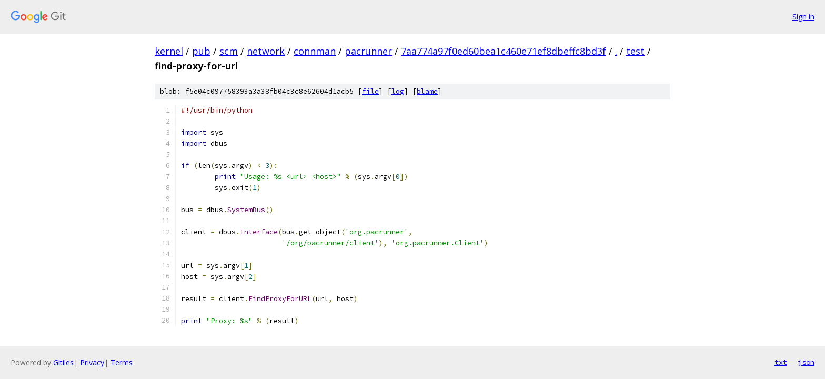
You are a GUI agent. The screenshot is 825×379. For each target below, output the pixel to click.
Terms (121, 362)
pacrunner (368, 51)
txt (780, 362)
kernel (169, 51)
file (370, 91)
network (266, 51)
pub (201, 51)
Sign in (803, 17)
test (635, 51)
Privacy (92, 362)
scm (228, 51)
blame (427, 91)
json (806, 362)
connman (315, 51)
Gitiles (63, 362)
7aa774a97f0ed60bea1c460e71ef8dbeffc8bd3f (503, 51)
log (397, 91)
